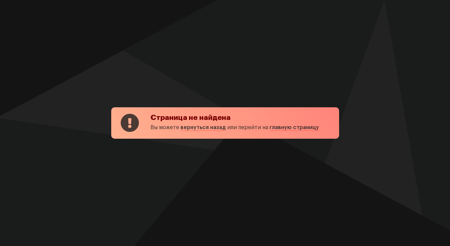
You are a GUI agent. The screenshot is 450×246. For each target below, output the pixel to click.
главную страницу (294, 127)
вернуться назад (203, 127)
